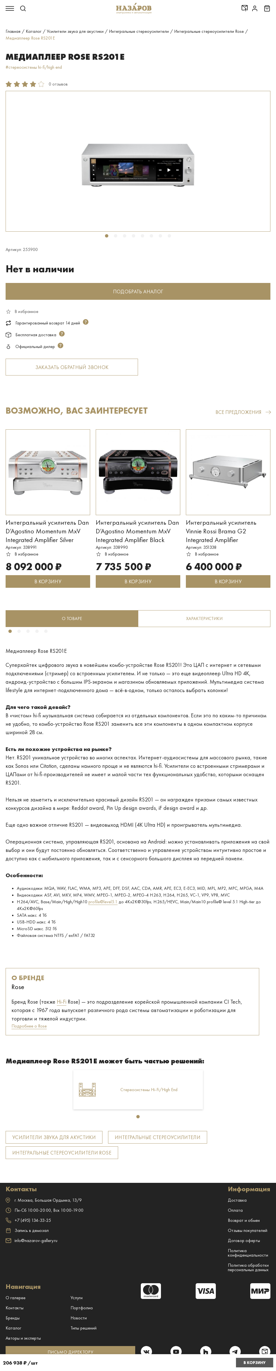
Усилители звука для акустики (54, 1137)
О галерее (15, 1298)
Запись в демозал (27, 1230)
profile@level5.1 (103, 902)
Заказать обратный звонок (72, 367)
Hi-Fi (61, 1001)
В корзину (255, 1362)
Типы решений (84, 1328)
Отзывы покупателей (247, 1230)
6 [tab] (151, 236)
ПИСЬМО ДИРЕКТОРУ (70, 1352)
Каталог (13, 1328)
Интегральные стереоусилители (157, 1137)
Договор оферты (244, 1240)
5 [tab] (142, 236)
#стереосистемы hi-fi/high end (34, 67)
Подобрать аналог (138, 291)
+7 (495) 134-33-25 (28, 1220)
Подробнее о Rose (29, 1026)
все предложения (243, 412)
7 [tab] (160, 236)
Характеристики (204, 618)
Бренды (13, 1318)
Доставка (237, 1200)
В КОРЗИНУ (47, 581)
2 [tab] (115, 236)
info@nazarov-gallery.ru (31, 1240)
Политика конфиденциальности (248, 1253)
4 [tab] (133, 236)
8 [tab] (169, 236)
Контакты (15, 1308)
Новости (79, 1318)
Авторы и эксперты (23, 1338)
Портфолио (82, 1308)
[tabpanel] (138, 161)
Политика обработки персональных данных (248, 1267)
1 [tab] (106, 236)
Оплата (235, 1210)
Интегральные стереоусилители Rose (61, 1152)
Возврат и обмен (244, 1220)
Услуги (77, 1298)
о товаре (72, 618)
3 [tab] (124, 236)
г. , (44, 1200)
